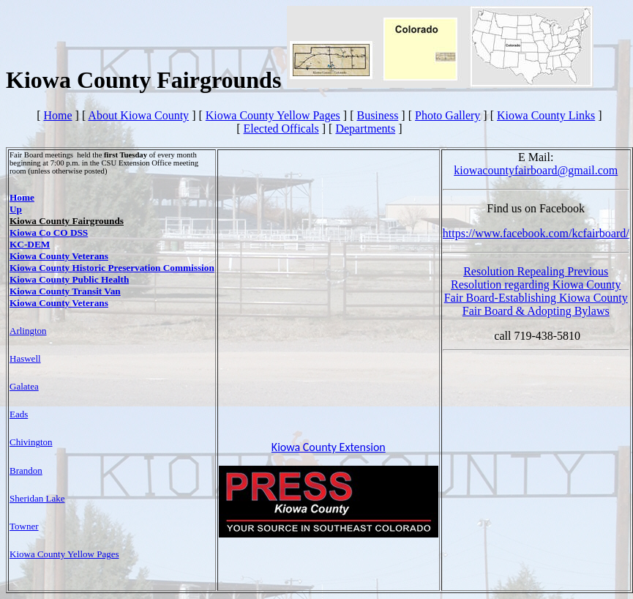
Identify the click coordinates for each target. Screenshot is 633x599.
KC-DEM (30, 244)
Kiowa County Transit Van (65, 291)
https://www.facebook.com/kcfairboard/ (536, 233)
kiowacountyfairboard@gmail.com (536, 170)
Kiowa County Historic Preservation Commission (112, 267)
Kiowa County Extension (328, 447)
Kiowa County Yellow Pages (273, 115)
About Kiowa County (138, 115)
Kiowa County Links (546, 115)
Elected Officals (281, 128)
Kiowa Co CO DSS (49, 232)
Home (57, 115)
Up (16, 209)
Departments (365, 128)
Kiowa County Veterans (59, 255)
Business (377, 115)
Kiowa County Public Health (69, 279)
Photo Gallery (447, 115)
